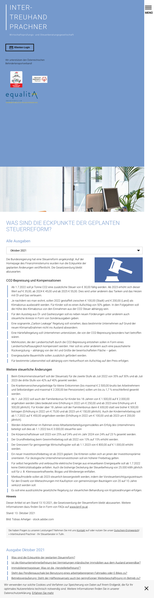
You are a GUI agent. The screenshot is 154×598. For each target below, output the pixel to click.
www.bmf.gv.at (79, 507)
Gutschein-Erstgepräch (126, 530)
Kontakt (81, 530)
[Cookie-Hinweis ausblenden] (146, 589)
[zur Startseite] (79, 20)
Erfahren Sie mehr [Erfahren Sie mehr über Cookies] (43, 593)
